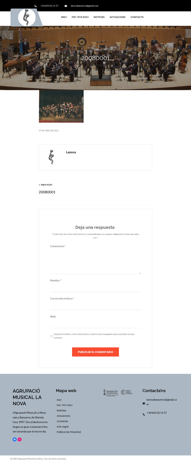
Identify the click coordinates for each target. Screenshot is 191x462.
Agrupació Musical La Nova (27, 397)
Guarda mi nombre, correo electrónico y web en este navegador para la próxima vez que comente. (94, 336)
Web (53, 316)
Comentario (58, 246)
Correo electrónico (62, 298)
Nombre (55, 280)
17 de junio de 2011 (49, 130)
